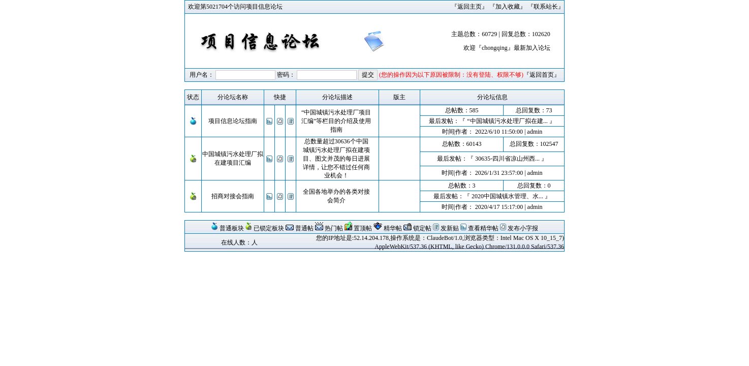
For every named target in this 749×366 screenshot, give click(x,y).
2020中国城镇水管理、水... (507, 196)
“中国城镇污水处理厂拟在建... (507, 121)
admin (534, 131)
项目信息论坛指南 (232, 121)
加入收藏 (507, 6)
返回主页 (469, 6)
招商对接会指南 (232, 196)
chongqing (495, 47)
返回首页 (541, 74)
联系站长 (546, 6)
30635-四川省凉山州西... (507, 158)
